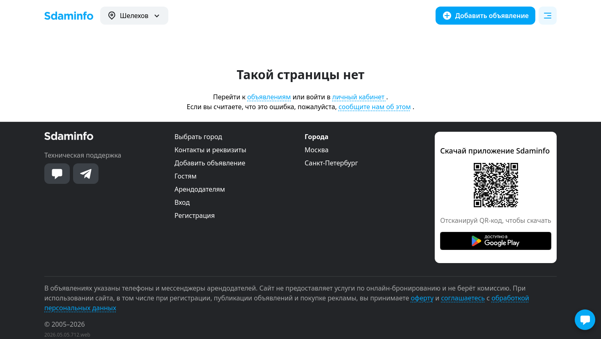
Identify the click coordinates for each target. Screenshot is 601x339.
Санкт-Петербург (331, 162)
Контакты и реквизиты (210, 149)
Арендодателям (199, 189)
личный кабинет (359, 96)
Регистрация (194, 215)
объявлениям (269, 96)
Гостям (185, 176)
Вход (182, 202)
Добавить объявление (209, 162)
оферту (422, 297)
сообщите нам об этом (375, 106)
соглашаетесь (463, 297)
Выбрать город (198, 136)
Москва (316, 149)
